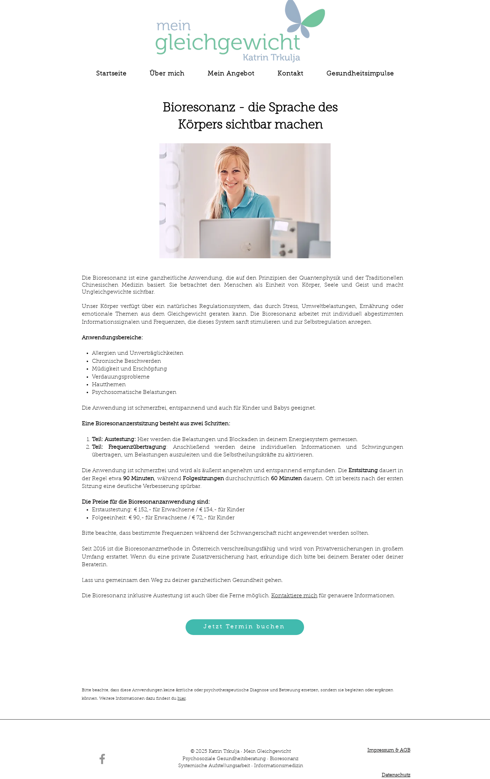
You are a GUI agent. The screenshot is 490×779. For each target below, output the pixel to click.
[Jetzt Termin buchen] (245, 627)
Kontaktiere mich (294, 596)
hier (182, 699)
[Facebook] (102, 759)
